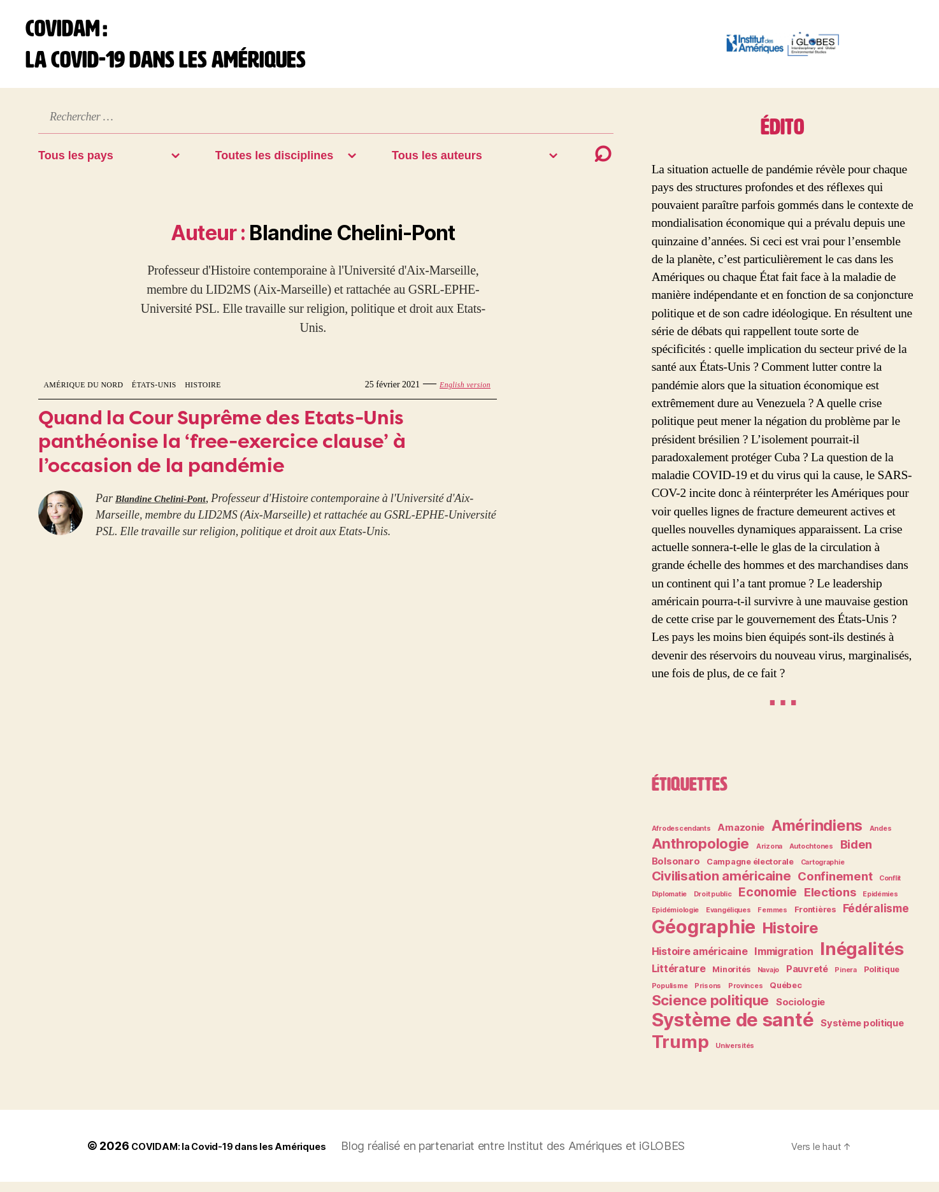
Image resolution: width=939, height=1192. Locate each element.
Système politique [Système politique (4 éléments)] (862, 1033)
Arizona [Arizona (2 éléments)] (769, 856)
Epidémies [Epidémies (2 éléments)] (880, 904)
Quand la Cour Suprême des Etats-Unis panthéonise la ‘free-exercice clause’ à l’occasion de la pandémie (254, 458)
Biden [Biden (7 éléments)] (856, 854)
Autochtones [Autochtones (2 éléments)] (811, 856)
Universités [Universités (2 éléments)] (734, 1056)
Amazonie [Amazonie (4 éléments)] (740, 838)
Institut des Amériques (605, 1156)
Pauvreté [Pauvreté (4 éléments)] (807, 979)
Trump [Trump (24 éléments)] (680, 1052)
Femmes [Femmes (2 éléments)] (772, 920)
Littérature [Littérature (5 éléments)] (679, 978)
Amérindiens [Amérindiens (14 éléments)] (817, 835)
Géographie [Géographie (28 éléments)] (704, 937)
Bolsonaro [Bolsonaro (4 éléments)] (676, 871)
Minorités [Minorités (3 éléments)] (731, 979)
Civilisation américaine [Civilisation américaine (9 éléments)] (721, 886)
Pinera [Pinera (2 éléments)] (845, 980)
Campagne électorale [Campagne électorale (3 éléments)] (750, 872)
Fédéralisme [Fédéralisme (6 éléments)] (876, 918)
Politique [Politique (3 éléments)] (882, 979)
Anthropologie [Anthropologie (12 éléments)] (701, 853)
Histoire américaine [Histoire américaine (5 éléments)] (700, 961)
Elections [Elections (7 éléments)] (830, 902)
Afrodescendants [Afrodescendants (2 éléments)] (681, 839)
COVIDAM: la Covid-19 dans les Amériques (247, 1156)
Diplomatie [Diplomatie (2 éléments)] (669, 904)
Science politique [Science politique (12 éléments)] (710, 1010)
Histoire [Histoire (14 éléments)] (791, 938)
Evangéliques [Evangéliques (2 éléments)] (728, 920)
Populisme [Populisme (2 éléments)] (670, 996)
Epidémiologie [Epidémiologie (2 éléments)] (675, 920)
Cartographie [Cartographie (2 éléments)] (823, 872)
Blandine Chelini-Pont (168, 522)
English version (460, 394)
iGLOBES (701, 1156)
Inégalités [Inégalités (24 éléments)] (861, 959)
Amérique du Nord (92, 394)
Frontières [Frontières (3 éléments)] (815, 919)
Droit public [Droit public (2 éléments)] (713, 904)
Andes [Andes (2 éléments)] (881, 839)
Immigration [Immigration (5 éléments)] (783, 961)
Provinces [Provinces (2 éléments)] (745, 996)
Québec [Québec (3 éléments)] (785, 995)
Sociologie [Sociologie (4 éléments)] (800, 1012)
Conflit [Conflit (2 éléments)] (890, 888)
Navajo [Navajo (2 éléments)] (768, 980)
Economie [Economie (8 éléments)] (767, 902)
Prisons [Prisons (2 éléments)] (707, 996)
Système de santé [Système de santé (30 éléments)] (733, 1030)
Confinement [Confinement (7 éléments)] (835, 886)
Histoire (233, 394)
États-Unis (175, 394)
